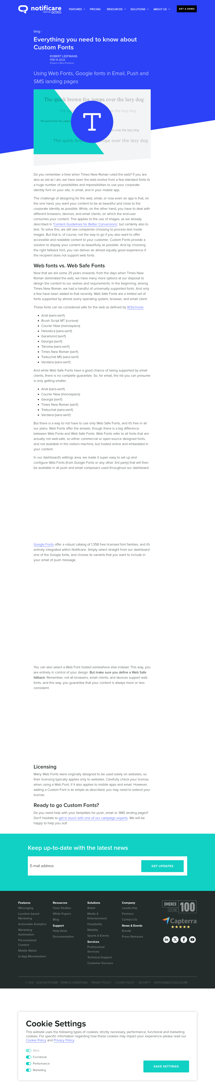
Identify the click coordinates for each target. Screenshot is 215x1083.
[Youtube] (192, 939)
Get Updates (162, 866)
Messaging (25, 908)
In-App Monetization (32, 956)
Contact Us (129, 919)
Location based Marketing (28, 916)
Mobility (92, 930)
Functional (39, 1057)
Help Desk (60, 931)
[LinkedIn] (166, 939)
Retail (91, 908)
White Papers (62, 914)
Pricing (95, 9)
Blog (37, 31)
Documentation (63, 937)
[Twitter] (175, 939)
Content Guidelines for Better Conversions (85, 224)
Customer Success (100, 963)
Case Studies (62, 908)
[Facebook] (183, 939)
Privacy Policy (101, 982)
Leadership (129, 908)
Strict (36, 1050)
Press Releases (132, 937)
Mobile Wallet (27, 951)
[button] (76, 9)
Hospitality (94, 924)
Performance (41, 1064)
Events (126, 931)
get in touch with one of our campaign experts (93, 818)
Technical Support (99, 957)
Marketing (39, 1070)
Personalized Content (27, 942)
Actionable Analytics (32, 924)
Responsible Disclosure (171, 982)
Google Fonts (44, 544)
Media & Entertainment (97, 916)
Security (144, 982)
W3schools (135, 307)
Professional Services (96, 949)
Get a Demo (187, 8)
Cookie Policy (125, 982)
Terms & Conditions (74, 982)
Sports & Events (98, 936)
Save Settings (166, 1066)
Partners (128, 914)
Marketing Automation (26, 932)
